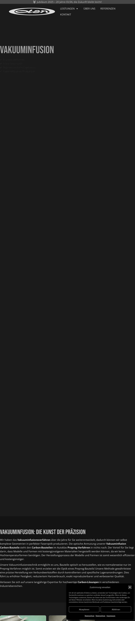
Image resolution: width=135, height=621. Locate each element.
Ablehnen (116, 609)
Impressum (111, 616)
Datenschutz (89, 616)
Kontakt (65, 14)
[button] (130, 587)
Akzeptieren (84, 609)
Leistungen (69, 8)
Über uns (89, 8)
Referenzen (107, 8)
